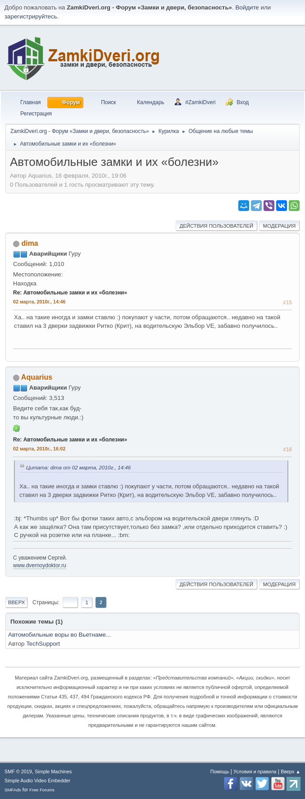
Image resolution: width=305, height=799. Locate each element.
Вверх (16, 602)
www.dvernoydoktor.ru (39, 565)
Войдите (247, 7)
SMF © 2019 (18, 771)
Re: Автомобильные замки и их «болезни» (70, 292)
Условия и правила (254, 771)
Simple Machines (53, 771)
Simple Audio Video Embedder (37, 780)
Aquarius (36, 377)
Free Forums (42, 789)
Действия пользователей (217, 226)
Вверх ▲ (290, 771)
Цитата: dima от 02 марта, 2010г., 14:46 (78, 467)
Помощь (219, 771)
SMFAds (13, 789)
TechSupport (43, 643)
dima (29, 243)
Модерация (279, 226)
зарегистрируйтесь (31, 16)
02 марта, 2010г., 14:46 (39, 301)
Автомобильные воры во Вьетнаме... (59, 634)
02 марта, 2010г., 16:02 (39, 448)
